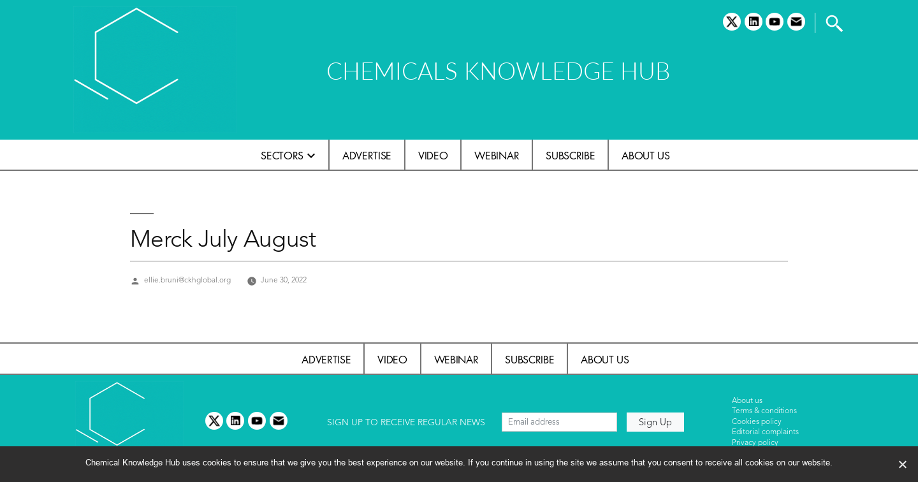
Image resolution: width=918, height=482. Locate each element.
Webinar (496, 155)
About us (645, 155)
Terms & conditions (764, 411)
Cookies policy (757, 422)
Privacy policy (755, 443)
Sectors (282, 155)
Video (433, 155)
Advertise (366, 155)
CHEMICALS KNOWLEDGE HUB (498, 70)
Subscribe (570, 155)
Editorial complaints (765, 432)
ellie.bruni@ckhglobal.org (187, 280)
